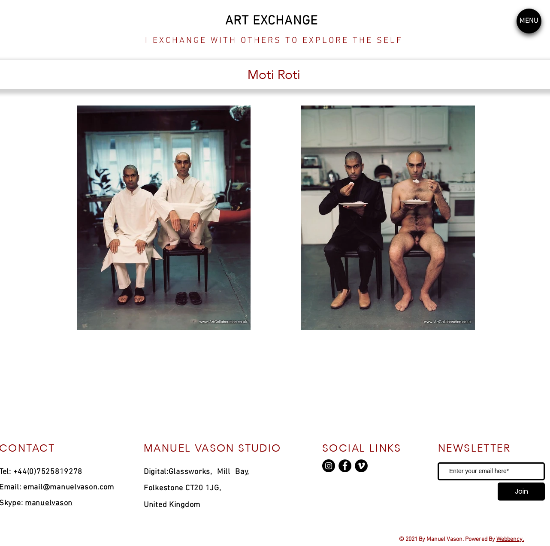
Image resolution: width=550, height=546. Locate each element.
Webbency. (510, 539)
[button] (529, 21)
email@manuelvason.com (68, 487)
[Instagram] (328, 465)
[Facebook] (344, 465)
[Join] (521, 492)
